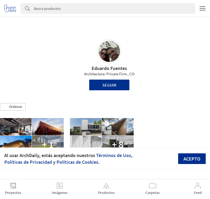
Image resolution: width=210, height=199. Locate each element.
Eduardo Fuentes (109, 68)
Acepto (191, 159)
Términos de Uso (113, 155)
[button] (13, 107)
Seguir (109, 85)
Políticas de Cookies (77, 162)
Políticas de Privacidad (28, 162)
